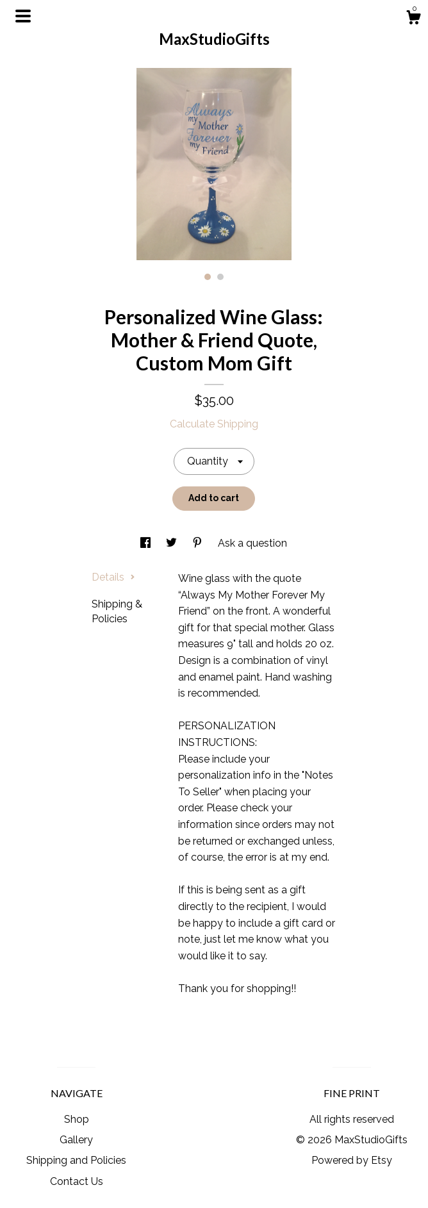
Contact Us (76, 1181)
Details (113, 577)
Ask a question (252, 543)
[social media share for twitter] (172, 543)
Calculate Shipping (214, 424)
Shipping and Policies (76, 1160)
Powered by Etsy (351, 1160)
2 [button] (220, 277)
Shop (76, 1119)
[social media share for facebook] (146, 543)
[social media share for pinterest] (198, 543)
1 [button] (207, 277)
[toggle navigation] (23, 16)
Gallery (76, 1140)
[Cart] (413, 19)
